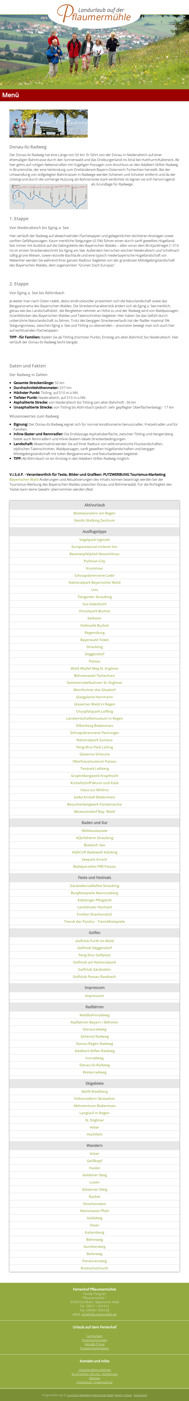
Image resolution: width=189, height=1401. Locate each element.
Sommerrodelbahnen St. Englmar (94, 682)
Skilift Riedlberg (94, 1091)
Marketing (86, 1395)
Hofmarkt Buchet (94, 625)
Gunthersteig (94, 1246)
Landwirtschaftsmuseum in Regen (94, 718)
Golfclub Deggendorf (94, 947)
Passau (94, 661)
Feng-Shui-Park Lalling (94, 747)
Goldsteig (94, 1218)
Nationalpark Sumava (94, 740)
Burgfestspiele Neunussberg (94, 892)
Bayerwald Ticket (94, 639)
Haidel (94, 1168)
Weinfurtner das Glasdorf (94, 689)
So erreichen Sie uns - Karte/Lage (95, 1374)
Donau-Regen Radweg (94, 1043)
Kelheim (94, 618)
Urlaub (127, 1395)
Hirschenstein (94, 1203)
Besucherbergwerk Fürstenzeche (94, 804)
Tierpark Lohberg (94, 768)
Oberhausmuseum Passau (94, 761)
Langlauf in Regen (94, 1112)
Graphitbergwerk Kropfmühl (94, 775)
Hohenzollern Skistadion (94, 1098)
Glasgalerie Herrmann (94, 697)
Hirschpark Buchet (94, 611)
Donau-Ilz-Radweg (95, 1065)
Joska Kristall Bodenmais (94, 797)
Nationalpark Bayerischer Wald (95, 582)
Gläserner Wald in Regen (94, 704)
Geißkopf (94, 1160)
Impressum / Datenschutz (94, 1382)
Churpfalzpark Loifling (94, 711)
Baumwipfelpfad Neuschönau (94, 553)
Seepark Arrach (94, 859)
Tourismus (73, 1395)
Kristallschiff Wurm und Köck (94, 782)
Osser (94, 1225)
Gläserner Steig (94, 1189)
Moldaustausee (94, 830)
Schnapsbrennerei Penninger (94, 732)
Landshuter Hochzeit (94, 907)
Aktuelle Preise (95, 1344)
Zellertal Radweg (95, 1036)
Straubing (94, 646)
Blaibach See (94, 845)
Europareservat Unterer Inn (94, 546)
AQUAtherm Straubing (94, 837)
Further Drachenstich (94, 914)
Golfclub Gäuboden (94, 969)
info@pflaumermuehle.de (98, 1314)
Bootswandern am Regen (94, 513)
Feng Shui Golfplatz (94, 955)
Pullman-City (94, 561)
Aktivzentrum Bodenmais (95, 1105)
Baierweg (94, 1253)
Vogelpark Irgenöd (94, 539)
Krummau (94, 568)
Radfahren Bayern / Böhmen (94, 1022)
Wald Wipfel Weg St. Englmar (95, 668)
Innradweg (94, 1058)
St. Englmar (94, 1120)
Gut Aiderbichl (95, 604)
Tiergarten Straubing (94, 596)
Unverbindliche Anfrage (94, 1370)
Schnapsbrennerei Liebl (94, 575)
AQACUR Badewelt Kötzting (94, 852)
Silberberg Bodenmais (94, 725)
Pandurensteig (94, 1261)
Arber (94, 1127)
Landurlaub (94, 1336)
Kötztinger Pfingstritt (95, 900)
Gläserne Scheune (95, 754)
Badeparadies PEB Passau (94, 866)
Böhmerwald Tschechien (94, 675)
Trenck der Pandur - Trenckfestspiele (94, 921)
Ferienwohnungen (94, 1340)
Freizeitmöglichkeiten (94, 1348)
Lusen (95, 1182)
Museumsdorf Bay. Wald (94, 811)
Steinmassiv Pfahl (94, 1210)
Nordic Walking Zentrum (94, 520)
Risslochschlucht (94, 1268)
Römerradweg (94, 1072)
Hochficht (95, 1134)
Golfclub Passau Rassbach (94, 976)
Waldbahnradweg (94, 1015)
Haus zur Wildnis (95, 789)
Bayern (118, 1395)
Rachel (94, 1196)
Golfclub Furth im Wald (94, 940)
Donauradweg (94, 1029)
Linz (94, 589)
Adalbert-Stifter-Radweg (95, 1050)
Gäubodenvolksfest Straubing (94, 885)
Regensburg (95, 632)
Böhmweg (94, 1239)
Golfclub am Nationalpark (94, 962)
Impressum (94, 995)
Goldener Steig (94, 1175)
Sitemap (94, 1378)
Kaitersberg (94, 1232)
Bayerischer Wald (24, 479)
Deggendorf (94, 654)
